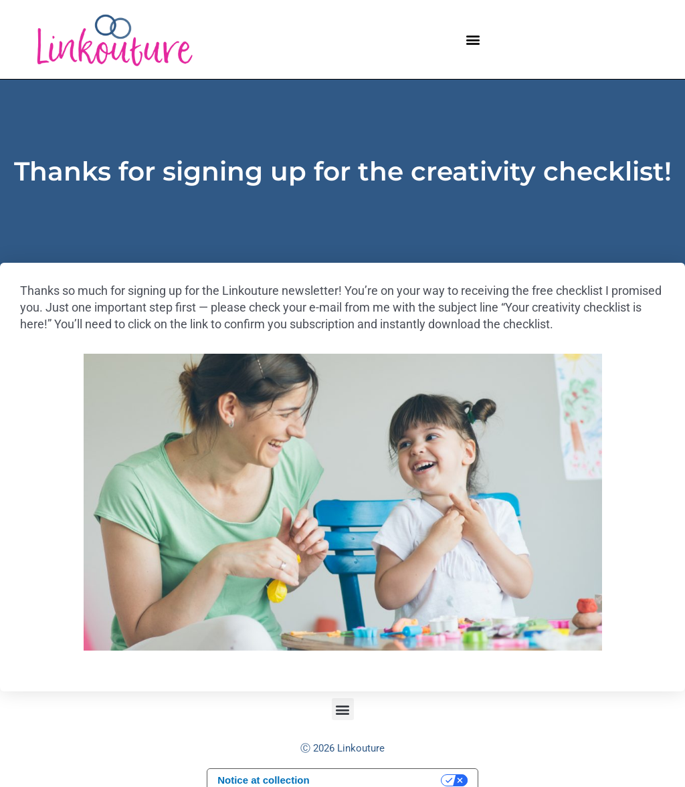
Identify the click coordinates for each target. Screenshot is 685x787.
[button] (473, 39)
